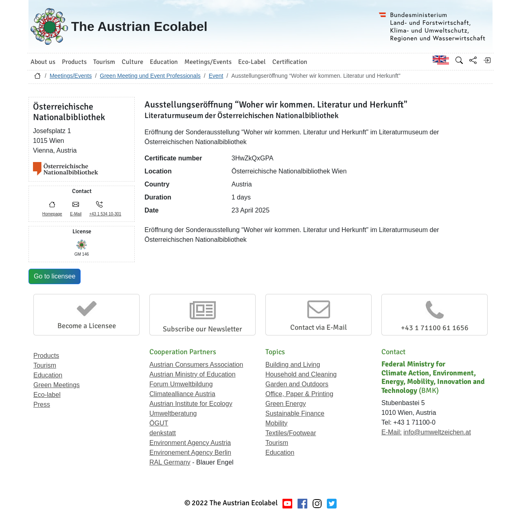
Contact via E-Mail (318, 327)
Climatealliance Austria (182, 393)
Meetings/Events (71, 75)
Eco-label (47, 394)
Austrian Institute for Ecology (190, 403)
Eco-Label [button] (252, 62)
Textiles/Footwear (290, 433)
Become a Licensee (86, 325)
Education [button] (164, 62)
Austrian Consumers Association (196, 364)
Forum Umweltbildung (181, 384)
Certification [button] (289, 62)
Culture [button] (132, 62)
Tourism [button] (104, 62)
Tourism (44, 365)
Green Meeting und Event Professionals (150, 75)
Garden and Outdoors (296, 384)
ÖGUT (158, 423)
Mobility (276, 423)
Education (47, 375)
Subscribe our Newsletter (202, 328)
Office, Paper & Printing (299, 393)
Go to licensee (54, 276)
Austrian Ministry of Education (192, 374)
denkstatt (162, 433)
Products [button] (74, 62)
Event (216, 75)
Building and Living (292, 364)
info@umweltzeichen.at (437, 432)
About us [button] (43, 62)
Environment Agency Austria (190, 442)
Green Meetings (56, 384)
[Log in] (486, 60)
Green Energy (285, 403)
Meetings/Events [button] (208, 62)
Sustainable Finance (294, 413)
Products (46, 355)
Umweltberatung (173, 413)
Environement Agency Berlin (190, 452)
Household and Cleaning (301, 374)
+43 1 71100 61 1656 (434, 327)
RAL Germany (169, 462)
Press (41, 404)
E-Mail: (391, 432)
